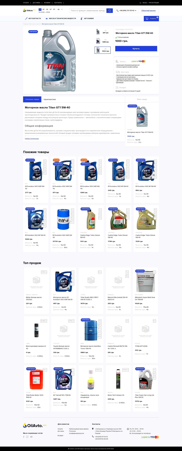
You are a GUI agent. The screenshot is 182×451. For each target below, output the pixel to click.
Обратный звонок (148, 11)
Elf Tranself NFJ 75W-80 (62, 395)
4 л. (45, 165)
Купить (136, 48)
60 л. (44, 173)
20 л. (99, 333)
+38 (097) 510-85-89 (101, 439)
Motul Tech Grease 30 (116, 395)
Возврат (60, 435)
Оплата (60, 429)
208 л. (127, 177)
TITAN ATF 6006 (141, 346)
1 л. (45, 161)
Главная (26, 24)
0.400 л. (125, 370)
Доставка (61, 431)
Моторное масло (35, 24)
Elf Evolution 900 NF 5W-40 (118, 186)
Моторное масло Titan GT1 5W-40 (140, 132)
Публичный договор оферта (78, 429)
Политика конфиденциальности (76, 432)
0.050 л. (44, 321)
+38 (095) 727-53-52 (101, 437)
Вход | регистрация (149, 3)
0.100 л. (44, 272)
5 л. (45, 169)
